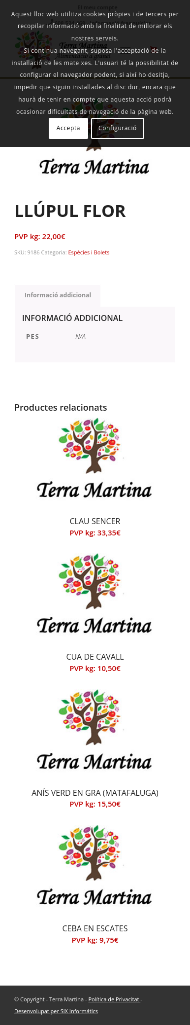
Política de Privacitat (114, 999)
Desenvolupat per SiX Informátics (56, 1011)
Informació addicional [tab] (58, 295)
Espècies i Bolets (88, 252)
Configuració (117, 128)
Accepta (68, 128)
